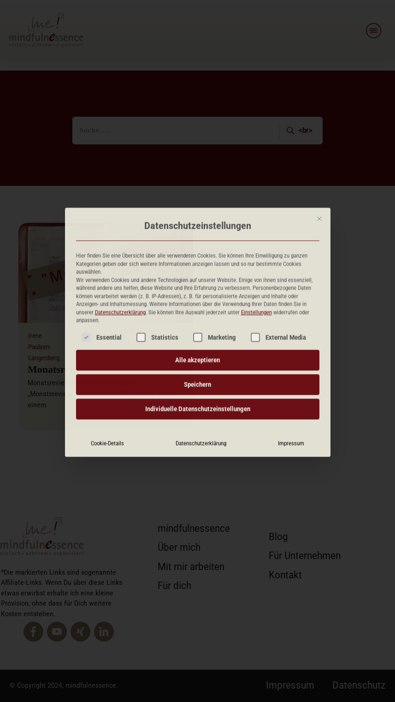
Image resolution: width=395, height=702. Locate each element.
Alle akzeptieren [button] (197, 280)
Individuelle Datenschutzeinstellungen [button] (197, 329)
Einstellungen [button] (256, 232)
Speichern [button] (197, 304)
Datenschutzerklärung (120, 232)
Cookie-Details (107, 363)
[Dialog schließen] (319, 138)
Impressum (291, 363)
